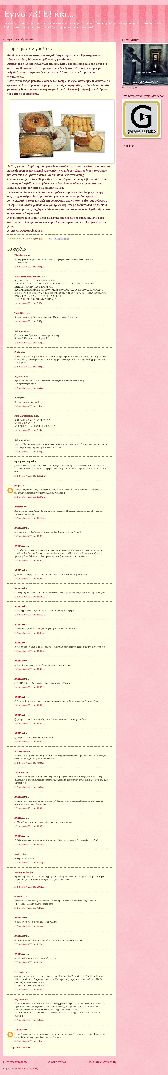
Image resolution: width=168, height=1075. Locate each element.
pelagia (17, 485)
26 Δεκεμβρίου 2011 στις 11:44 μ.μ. (30, 705)
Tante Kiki (19, 313)
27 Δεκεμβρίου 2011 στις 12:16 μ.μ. (30, 862)
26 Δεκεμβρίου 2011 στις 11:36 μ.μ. (30, 560)
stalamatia (19, 896)
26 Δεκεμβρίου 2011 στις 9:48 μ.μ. (29, 451)
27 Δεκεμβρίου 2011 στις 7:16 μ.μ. (29, 944)
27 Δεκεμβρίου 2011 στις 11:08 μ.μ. (30, 989)
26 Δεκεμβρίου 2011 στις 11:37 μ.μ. (30, 578)
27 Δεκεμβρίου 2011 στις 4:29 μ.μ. (29, 908)
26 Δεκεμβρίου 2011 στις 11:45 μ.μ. (30, 723)
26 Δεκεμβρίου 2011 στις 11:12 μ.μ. (30, 518)
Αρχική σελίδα (57, 1061)
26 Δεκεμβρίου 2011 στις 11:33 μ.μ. (30, 536)
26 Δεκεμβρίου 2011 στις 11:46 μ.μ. (30, 741)
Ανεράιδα (18, 507)
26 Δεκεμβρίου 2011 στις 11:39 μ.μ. (30, 615)
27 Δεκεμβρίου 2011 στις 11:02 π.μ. (29, 826)
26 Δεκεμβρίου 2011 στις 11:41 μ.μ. (30, 651)
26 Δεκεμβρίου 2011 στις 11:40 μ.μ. (30, 633)
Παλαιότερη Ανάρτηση (102, 1061)
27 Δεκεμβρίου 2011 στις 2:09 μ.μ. (29, 887)
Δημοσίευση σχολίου (20, 1047)
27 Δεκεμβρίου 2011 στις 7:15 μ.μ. (29, 926)
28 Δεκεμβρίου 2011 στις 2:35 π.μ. (29, 1020)
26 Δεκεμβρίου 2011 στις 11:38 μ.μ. (30, 596)
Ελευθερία (19, 972)
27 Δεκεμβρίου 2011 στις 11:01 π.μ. (29, 808)
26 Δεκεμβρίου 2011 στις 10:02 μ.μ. (30, 476)
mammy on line (21, 872)
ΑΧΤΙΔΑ (18, 528)
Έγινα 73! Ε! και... (38, 13)
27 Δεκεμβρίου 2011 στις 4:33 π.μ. (29, 763)
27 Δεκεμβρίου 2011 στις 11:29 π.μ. (29, 844)
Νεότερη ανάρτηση (15, 1061)
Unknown (19, 1029)
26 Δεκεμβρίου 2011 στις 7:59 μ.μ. (29, 388)
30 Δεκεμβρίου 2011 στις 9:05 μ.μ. (29, 1041)
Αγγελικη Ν (19, 376)
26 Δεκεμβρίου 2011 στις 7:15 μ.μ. (29, 342)
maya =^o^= (20, 999)
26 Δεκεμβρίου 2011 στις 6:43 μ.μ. (29, 267)
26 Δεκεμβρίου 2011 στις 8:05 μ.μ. (29, 406)
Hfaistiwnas (20, 255)
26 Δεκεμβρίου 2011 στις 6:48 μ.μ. (29, 303)
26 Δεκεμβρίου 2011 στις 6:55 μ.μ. (29, 321)
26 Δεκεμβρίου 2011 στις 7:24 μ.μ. (29, 367)
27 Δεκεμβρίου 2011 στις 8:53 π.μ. (29, 787)
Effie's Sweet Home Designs (27, 276)
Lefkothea (19, 772)
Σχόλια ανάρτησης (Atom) (26, 1068)
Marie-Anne (20, 751)
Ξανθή (17, 352)
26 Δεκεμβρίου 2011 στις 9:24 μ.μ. (29, 430)
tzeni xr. (18, 854)
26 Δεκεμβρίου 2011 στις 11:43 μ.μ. (30, 687)
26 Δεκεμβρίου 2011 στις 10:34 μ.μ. (30, 497)
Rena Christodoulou (23, 416)
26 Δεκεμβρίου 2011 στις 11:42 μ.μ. (30, 669)
